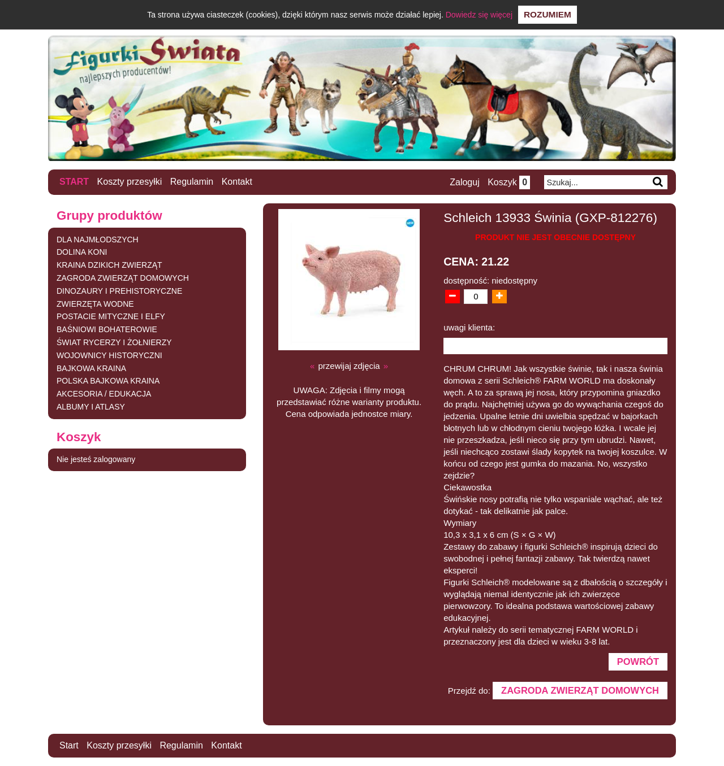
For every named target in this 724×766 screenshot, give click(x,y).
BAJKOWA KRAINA (91, 368)
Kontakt (237, 181)
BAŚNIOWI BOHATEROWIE (107, 329)
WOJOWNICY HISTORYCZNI (109, 355)
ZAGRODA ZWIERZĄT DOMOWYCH (123, 277)
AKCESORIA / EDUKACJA (104, 393)
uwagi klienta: (469, 327)
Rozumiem (547, 14)
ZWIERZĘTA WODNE (95, 303)
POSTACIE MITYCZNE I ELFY (111, 316)
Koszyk (509, 182)
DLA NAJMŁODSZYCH (98, 239)
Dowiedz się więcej (479, 14)
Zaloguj (464, 182)
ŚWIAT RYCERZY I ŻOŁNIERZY (114, 342)
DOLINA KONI (82, 251)
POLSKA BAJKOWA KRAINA (108, 380)
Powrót (638, 661)
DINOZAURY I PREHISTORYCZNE (119, 290)
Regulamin (191, 181)
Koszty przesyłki (129, 181)
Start (74, 181)
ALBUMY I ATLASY (91, 406)
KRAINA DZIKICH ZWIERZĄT (109, 264)
